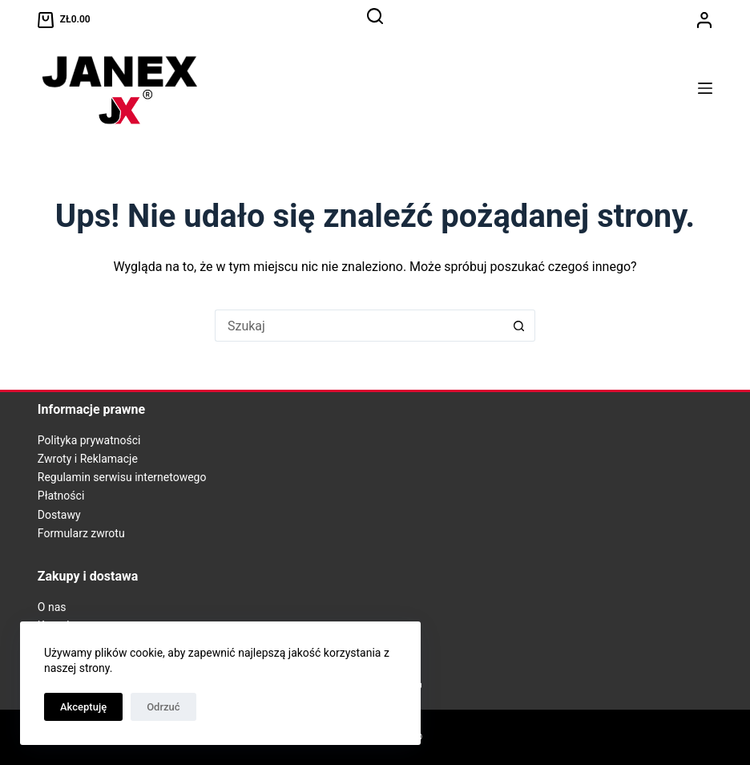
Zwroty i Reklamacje (88, 458)
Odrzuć (163, 707)
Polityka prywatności (89, 440)
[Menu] (705, 88)
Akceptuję (83, 707)
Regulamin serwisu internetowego (122, 477)
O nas (52, 607)
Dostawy (59, 514)
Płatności (61, 495)
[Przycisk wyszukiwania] (519, 326)
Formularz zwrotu (81, 533)
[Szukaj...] (359, 326)
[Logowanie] (704, 20)
